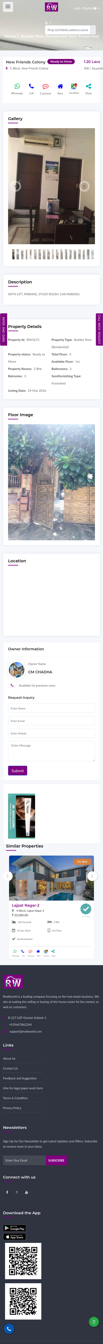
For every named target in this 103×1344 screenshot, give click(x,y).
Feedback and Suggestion (20, 1078)
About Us (9, 1058)
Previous (8, 876)
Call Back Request (99, 329)
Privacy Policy (12, 1108)
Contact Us (10, 1068)
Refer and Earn (3, 329)
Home (10, 36)
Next (92, 876)
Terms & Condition (15, 1098)
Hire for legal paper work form (23, 1088)
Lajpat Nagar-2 (25, 905)
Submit (17, 770)
